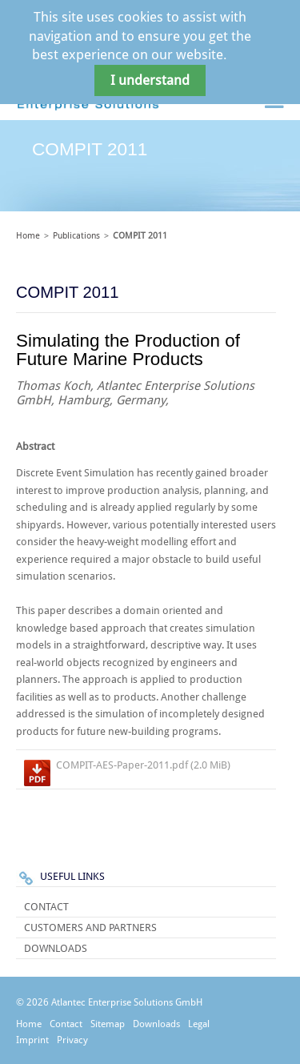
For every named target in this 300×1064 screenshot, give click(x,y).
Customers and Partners (90, 927)
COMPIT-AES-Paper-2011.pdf (143, 765)
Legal (199, 1024)
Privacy (72, 1040)
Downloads (55, 948)
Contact (46, 907)
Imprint (32, 1040)
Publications (76, 236)
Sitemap (107, 1024)
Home (28, 236)
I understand (150, 80)
